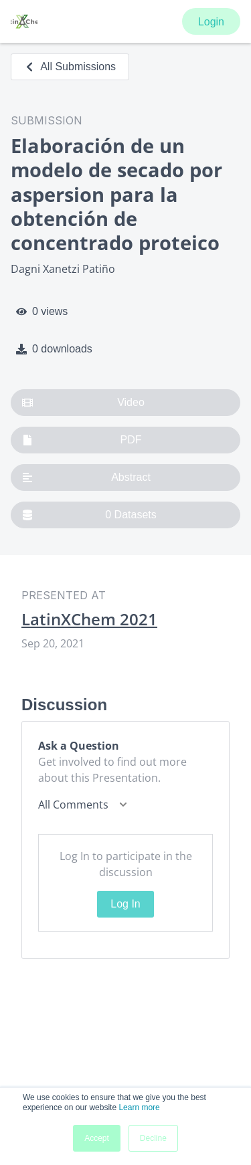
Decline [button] (153, 1138)
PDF (82, 440)
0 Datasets (89, 515)
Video (83, 402)
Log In (125, 904)
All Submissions (70, 66)
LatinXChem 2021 (89, 619)
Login (211, 21)
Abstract (86, 477)
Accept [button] (96, 1138)
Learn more (138, 1107)
